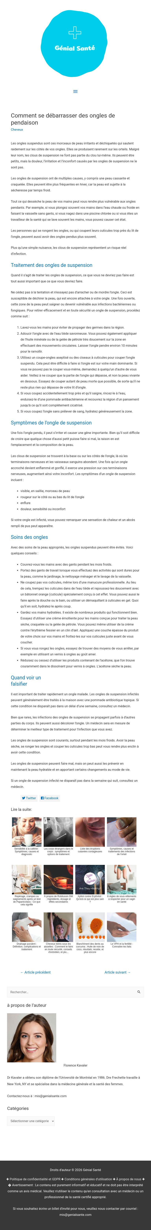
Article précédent (35, 972)
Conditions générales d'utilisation (88, 1179)
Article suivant (118, 972)
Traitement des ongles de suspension (51, 265)
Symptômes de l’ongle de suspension (51, 423)
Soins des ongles (29, 537)
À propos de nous (128, 1179)
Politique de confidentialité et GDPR (35, 1179)
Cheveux (17, 129)
